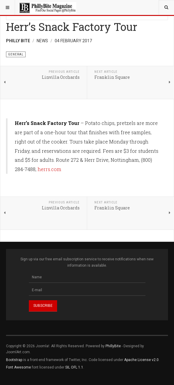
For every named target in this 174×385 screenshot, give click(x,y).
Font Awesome (18, 367)
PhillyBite (113, 346)
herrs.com (49, 169)
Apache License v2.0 (141, 360)
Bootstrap (14, 360)
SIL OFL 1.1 (74, 367)
